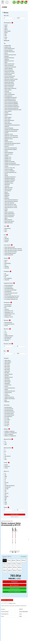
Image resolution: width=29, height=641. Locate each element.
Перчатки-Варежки (8, 128)
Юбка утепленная (8, 222)
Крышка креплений (8, 82)
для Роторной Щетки (8, 415)
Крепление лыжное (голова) (10, 79)
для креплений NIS (8, 410)
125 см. (15, 564)
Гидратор (6, 59)
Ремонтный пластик (8, 144)
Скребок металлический (9, 163)
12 (4, 479)
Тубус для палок (7, 189)
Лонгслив (6, 91)
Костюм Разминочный (9, 76)
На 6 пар (6, 425)
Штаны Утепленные (8, 216)
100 (4, 475)
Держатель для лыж (8, 60)
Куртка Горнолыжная (8, 83)
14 (4, 481)
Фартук (5, 192)
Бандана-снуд (7, 47)
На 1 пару (6, 418)
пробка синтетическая (9, 398)
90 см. (4, 560)
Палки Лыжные (7, 123)
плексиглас (6, 395)
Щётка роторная (7, 219)
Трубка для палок (8, 187)
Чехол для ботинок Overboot (10, 201)
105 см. (18, 560)
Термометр (6, 184)
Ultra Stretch (6, 380)
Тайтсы (5, 174)
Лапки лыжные (7, 90)
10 (4, 473)
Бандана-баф (7, 45)
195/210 (5, 493)
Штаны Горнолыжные (9, 213)
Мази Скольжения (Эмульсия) (10, 108)
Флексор (6, 196)
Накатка (5, 112)
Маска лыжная (7, 111)
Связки (5, 151)
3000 (5, 504)
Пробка (5, 140)
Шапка (5, 209)
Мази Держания (7, 96)
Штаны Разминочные (8, 215)
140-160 (5, 482)
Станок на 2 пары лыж (9, 167)
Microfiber (6, 372)
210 (4, 501)
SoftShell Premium (8, 377)
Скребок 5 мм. (7, 158)
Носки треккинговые (8, 120)
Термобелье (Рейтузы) (9, 178)
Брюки (5, 53)
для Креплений (7, 407)
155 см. (5, 570)
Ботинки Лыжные (8, 50)
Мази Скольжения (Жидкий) (10, 102)
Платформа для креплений (10, 131)
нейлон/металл (7, 392)
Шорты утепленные (8, 212)
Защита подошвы (8, 68)
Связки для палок (8, 154)
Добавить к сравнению (7, 600)
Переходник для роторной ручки (11, 125)
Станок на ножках (8, 169)
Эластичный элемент (8, 221)
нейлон (5, 389)
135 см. (5, 567)
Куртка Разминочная (8, 85)
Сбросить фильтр (14, 516)
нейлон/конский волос (9, 391)
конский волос (7, 385)
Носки (5, 115)
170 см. (20, 570)
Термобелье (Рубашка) (9, 180)
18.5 (5, 490)
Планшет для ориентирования (11, 129)
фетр (5, 400)
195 (4, 491)
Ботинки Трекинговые (9, 51)
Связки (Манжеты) (8, 152)
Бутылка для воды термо (9, 54)
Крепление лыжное (8, 77)
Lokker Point (6, 371)
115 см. (5, 564)
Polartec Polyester (8, 374)
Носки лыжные (7, 117)
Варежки (6, 56)
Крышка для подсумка (9, 80)
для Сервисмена (7, 416)
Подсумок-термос (8, 138)
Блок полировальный (8, 48)
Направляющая (7, 114)
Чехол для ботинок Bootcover (10, 199)
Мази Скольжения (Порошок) (10, 105)
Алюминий (6, 383)
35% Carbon (6, 365)
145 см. (15, 567)
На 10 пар (6, 421)
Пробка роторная (8, 141)
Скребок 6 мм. (7, 160)
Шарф (5, 210)
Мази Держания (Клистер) (10, 97)
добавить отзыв (11, 603)
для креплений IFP (8, 409)
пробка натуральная (8, 397)
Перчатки (6, 126)
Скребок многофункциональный (11, 164)
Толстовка (6, 186)
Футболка (6, 198)
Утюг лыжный (7, 190)
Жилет (5, 62)
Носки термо (7, 119)
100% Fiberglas (7, 362)
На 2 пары (6, 422)
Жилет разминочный (8, 64)
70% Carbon (6, 368)
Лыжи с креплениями (9, 94)
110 (4, 478)
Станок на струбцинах (9, 170)
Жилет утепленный (8, 65)
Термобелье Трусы (8, 183)
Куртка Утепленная (8, 86)
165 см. (15, 570)
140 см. (10, 567)
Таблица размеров (14, 588)
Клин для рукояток (8, 70)
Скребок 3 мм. (7, 157)
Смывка (5, 166)
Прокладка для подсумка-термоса (11, 143)
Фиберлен (6, 193)
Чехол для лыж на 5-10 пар (10, 207)
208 (4, 499)
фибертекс (6, 401)
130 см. (20, 564)
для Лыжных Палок (8, 413)
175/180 (5, 488)
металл (5, 386)
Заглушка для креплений (9, 67)
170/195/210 (6, 487)
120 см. (10, 564)
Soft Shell (6, 375)
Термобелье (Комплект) (9, 177)
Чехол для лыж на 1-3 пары (10, 206)
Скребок (6, 155)
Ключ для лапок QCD (8, 71)
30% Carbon (6, 363)
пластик (5, 394)
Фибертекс (6, 195)
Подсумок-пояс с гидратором (10, 137)
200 (4, 495)
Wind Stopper (7, 381)
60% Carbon (6, 366)
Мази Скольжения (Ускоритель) (11, 106)
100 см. (14, 560)
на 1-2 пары (6, 419)
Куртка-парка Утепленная (9, 88)
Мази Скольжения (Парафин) (10, 103)
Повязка (5, 132)
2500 (5, 502)
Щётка (5, 218)
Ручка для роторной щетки (10, 148)
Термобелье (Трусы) (8, 181)
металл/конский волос (9, 388)
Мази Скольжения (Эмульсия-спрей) (12, 109)
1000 (5, 476)
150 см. (20, 567)
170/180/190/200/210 (9, 485)
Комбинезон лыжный (9, 73)
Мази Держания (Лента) (9, 99)
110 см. (23, 560)
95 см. (9, 560)
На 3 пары (6, 424)
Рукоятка (6, 146)
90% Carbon (6, 369)
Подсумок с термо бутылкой (10, 135)
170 (4, 484)
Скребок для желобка (9, 161)
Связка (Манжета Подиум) (10, 149)
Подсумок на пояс (8, 134)
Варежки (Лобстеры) (8, 57)
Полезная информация (15, 591)
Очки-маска (6, 122)
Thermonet (6, 378)
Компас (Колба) (7, 74)
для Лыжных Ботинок (8, 412)
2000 (5, 498)
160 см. (10, 570)
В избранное (14, 585)
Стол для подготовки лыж (9, 172)
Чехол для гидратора (8, 203)
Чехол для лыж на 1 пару (9, 204)
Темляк (5, 175)
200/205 (5, 496)
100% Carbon (7, 360)
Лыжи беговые (7, 93)
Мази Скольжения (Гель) (9, 100)
